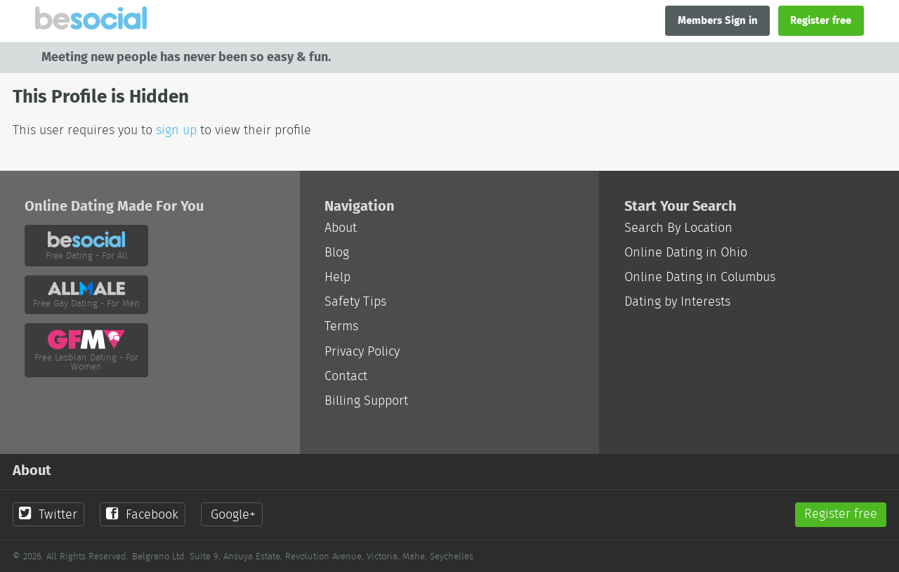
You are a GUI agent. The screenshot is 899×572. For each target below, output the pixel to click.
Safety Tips (355, 302)
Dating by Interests (677, 302)
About (340, 228)
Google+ (233, 515)
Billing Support (366, 401)
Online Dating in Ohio (685, 252)
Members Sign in (718, 20)
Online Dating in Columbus (699, 277)
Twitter (48, 515)
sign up (176, 130)
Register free (820, 20)
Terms (341, 326)
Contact (345, 376)
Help (337, 277)
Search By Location (678, 228)
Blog (336, 252)
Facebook (142, 515)
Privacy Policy (362, 351)
